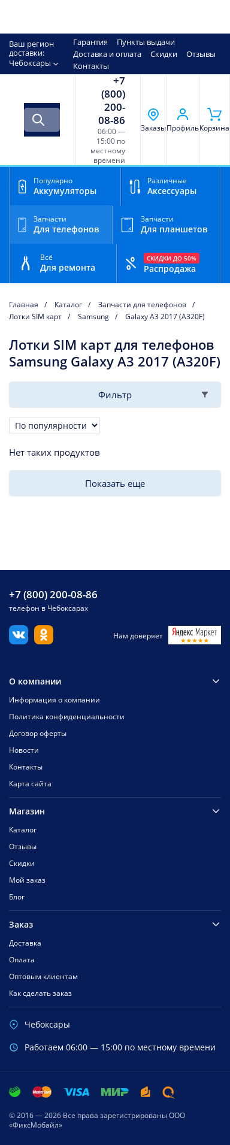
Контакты (91, 65)
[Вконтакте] (18, 641)
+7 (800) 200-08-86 (111, 100)
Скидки (163, 54)
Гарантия (90, 42)
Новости (24, 750)
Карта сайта (30, 784)
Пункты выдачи (146, 42)
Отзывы (201, 54)
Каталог (23, 830)
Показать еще (115, 483)
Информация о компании (54, 700)
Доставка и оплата (107, 54)
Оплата (22, 960)
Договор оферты (37, 733)
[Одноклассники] (43, 641)
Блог (17, 897)
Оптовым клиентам (43, 976)
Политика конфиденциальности (67, 716)
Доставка (25, 943)
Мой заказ (27, 880)
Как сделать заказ (40, 993)
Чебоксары (30, 62)
